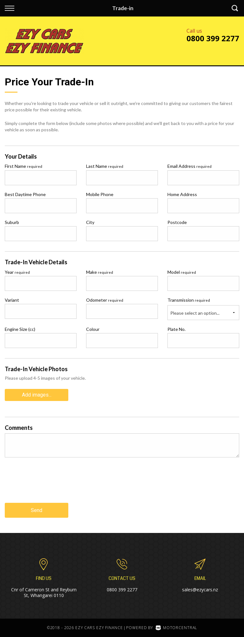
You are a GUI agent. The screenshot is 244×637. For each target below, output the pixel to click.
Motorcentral (176, 627)
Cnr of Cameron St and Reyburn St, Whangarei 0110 (44, 592)
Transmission (188, 300)
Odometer (104, 300)
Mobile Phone (99, 194)
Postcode (177, 222)
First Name (23, 166)
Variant (12, 300)
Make (99, 272)
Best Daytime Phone (25, 194)
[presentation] (53, 485)
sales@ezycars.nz (200, 590)
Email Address (189, 166)
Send (36, 510)
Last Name (104, 166)
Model (181, 272)
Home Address (182, 194)
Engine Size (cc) (20, 329)
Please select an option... (195, 313)
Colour (92, 329)
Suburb (12, 222)
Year (17, 272)
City (90, 222)
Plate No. (176, 329)
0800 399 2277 (212, 38)
